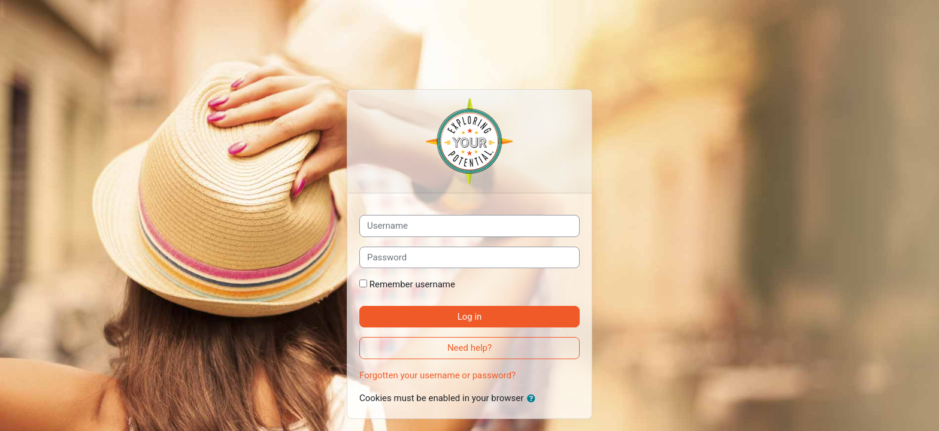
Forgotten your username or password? (437, 375)
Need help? (469, 347)
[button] (533, 398)
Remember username (412, 284)
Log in (470, 316)
